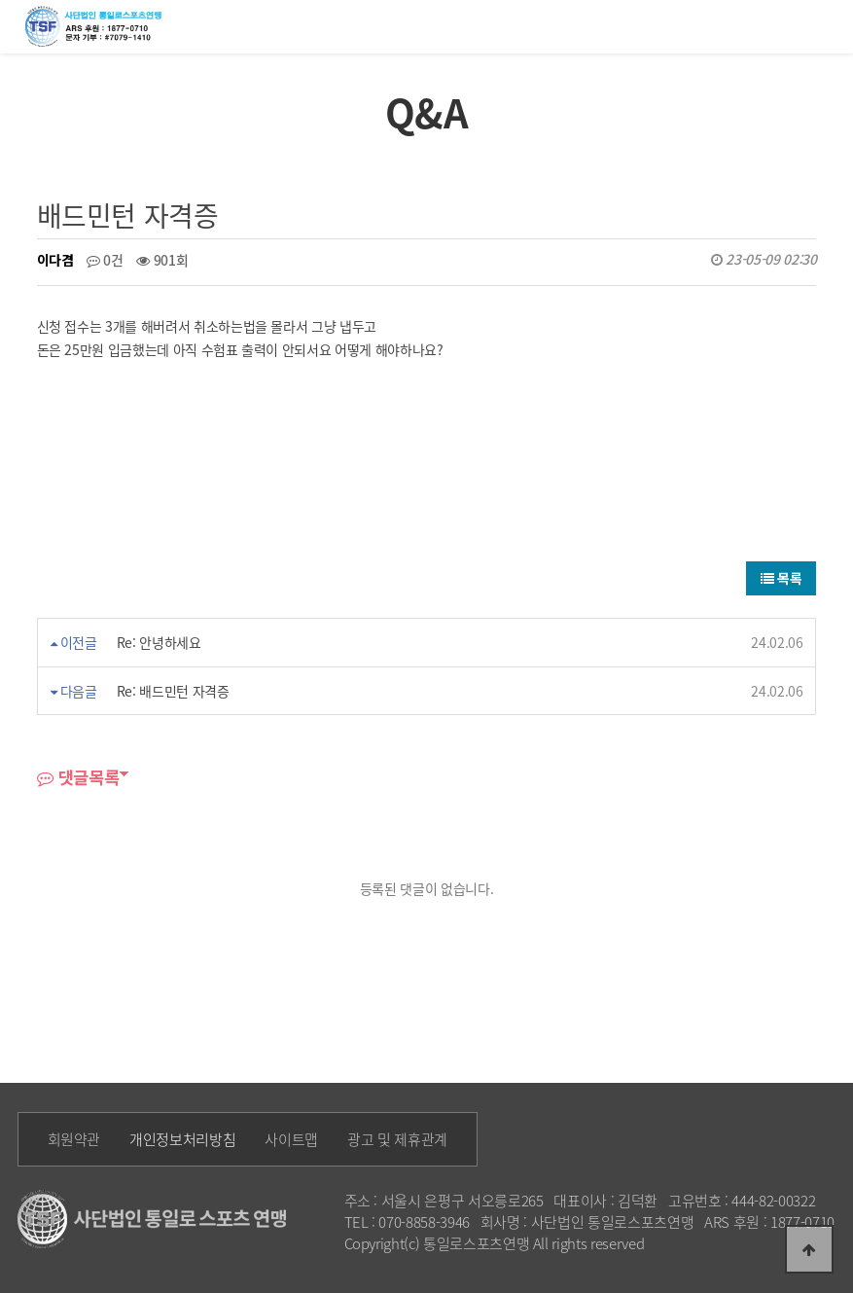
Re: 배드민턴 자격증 (173, 690)
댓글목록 (78, 777)
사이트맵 (291, 1139)
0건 (105, 259)
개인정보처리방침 (182, 1139)
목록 (781, 578)
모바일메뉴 (829, 25)
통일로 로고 (96, 26)
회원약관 (74, 1139)
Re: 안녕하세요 (159, 642)
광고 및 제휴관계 (397, 1139)
